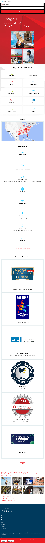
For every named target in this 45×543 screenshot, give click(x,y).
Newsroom (3, 517)
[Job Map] (22, 131)
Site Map (2, 513)
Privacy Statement (32, 537)
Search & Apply (22, 11)
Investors (3, 515)
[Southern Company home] (6, 1)
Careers (2, 519)
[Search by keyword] (22, 4)
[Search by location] (22, 8)
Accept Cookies (4, 541)
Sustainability (3, 526)
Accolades (22, 463)
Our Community (3, 528)
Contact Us (7, 508)
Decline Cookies (11, 541)
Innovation (3, 524)
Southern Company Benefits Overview (22, 248)
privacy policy (32, 539)
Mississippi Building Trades (8, 500)
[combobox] (22, 4)
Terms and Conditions (24, 537)
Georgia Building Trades (8, 498)
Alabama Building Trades (8, 496)
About (2, 522)
